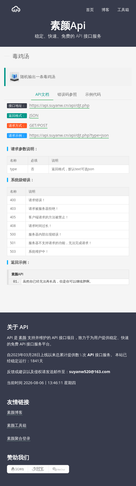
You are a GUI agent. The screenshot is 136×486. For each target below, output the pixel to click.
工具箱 (123, 9)
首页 (90, 9)
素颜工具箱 (16, 425)
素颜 (22, 337)
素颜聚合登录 (18, 438)
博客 (105, 9)
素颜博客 (14, 412)
